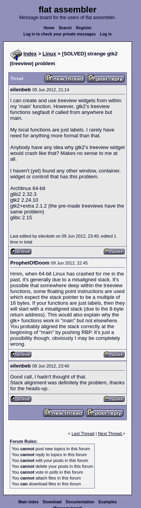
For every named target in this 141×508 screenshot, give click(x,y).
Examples (107, 502)
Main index (28, 502)
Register (84, 28)
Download (52, 502)
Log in (106, 34)
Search (65, 28)
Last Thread (83, 433)
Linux (49, 54)
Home (48, 28)
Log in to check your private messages (60, 34)
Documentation (80, 502)
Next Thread (110, 433)
